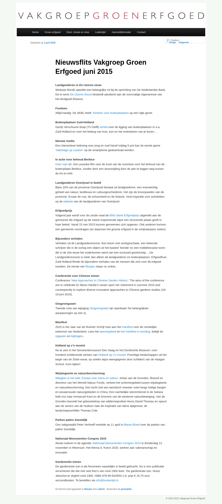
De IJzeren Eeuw (81, 94)
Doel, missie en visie (78, 32)
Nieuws (88, 489)
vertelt (104, 127)
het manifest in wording (135, 331)
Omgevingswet (98, 308)
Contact (141, 32)
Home (35, 32)
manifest (127, 326)
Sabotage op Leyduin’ (70, 150)
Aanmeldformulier (121, 32)
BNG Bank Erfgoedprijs (124, 215)
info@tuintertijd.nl (107, 480)
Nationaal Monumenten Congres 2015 (117, 443)
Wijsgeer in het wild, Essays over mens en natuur (86, 378)
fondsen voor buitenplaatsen (111, 112)
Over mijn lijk (63, 164)
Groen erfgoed (53, 32)
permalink (126, 489)
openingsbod (108, 331)
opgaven (60, 336)
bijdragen (77, 336)
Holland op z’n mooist (112, 354)
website (68, 201)
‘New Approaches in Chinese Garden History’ (99, 280)
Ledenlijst (100, 32)
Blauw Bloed (132, 424)
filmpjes (90, 266)
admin (101, 489)
